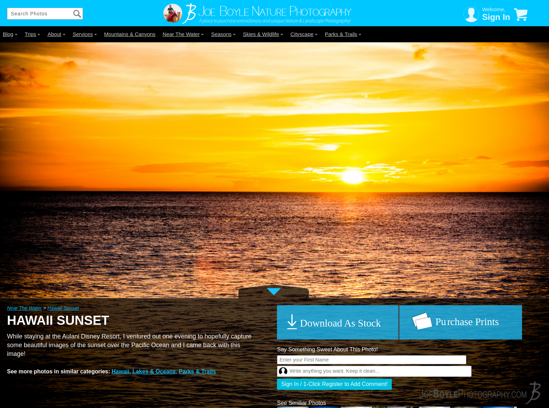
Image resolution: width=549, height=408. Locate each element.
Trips (32, 34)
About (56, 34)
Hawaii (121, 371)
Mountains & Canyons (129, 34)
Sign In (496, 17)
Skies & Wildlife (263, 34)
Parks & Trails (343, 34)
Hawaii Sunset (63, 308)
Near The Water (183, 34)
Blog (10, 34)
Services (84, 34)
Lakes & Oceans (154, 371)
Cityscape (304, 34)
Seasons (223, 34)
